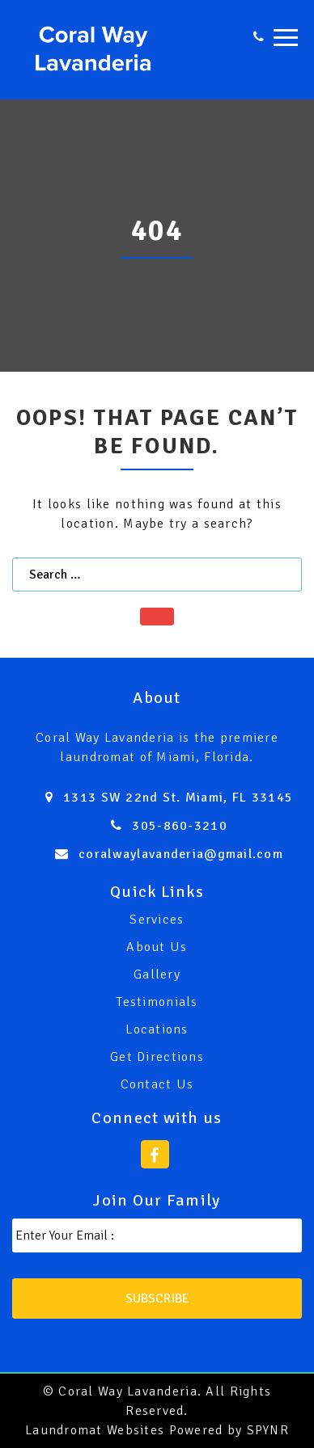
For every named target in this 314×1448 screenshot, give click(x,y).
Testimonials (156, 1002)
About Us (156, 947)
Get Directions (157, 1057)
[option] (157, 236)
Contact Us (157, 1084)
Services (156, 919)
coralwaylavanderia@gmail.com (180, 854)
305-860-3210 (179, 826)
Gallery (157, 974)
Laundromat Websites (94, 1430)
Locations (157, 1029)
